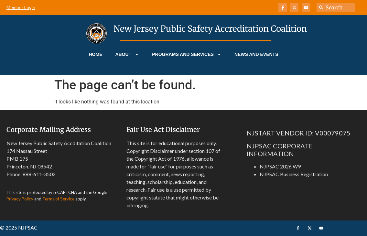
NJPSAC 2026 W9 (280, 166)
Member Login (20, 7)
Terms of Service (58, 198)
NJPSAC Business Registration (294, 174)
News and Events (256, 54)
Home (96, 54)
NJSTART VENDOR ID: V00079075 (299, 133)
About (127, 54)
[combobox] (336, 7)
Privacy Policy (19, 198)
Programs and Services (186, 54)
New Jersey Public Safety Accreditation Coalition (210, 28)
